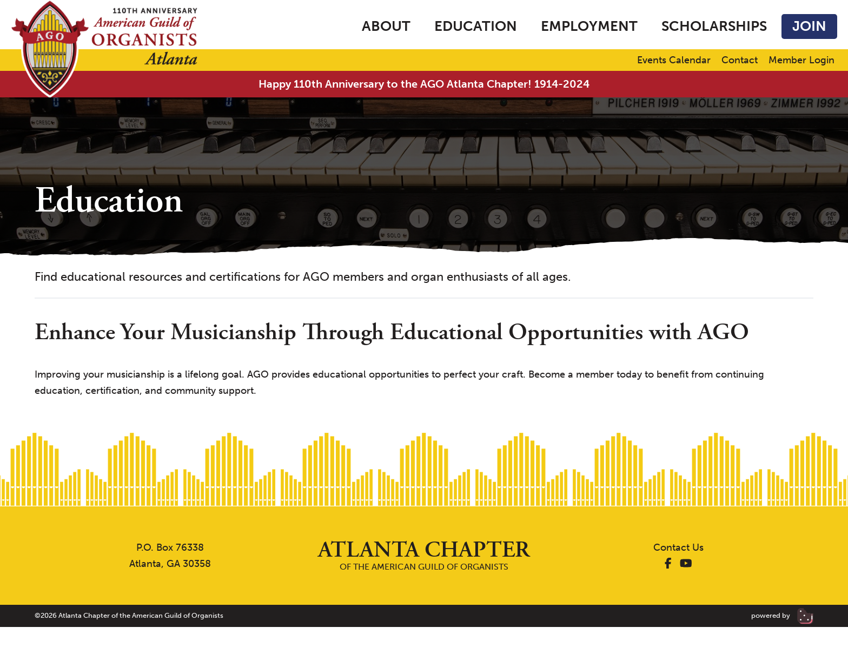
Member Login (801, 60)
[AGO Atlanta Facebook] (668, 564)
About (386, 26)
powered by (782, 615)
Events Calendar (674, 60)
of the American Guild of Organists (424, 555)
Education (475, 26)
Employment (589, 26)
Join (809, 26)
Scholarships (714, 26)
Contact (739, 60)
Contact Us (678, 547)
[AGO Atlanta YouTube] (686, 564)
